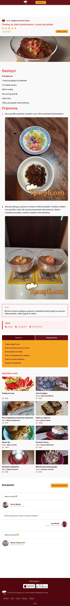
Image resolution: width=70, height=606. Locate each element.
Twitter (12, 598)
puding (10, 327)
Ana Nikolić (55, 523)
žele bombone (37, 327)
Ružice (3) (18, 437)
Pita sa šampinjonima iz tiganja (17, 355)
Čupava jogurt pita (12, 344)
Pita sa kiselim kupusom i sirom (17, 348)
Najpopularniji (51, 338)
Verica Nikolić (15, 504)
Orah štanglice (52, 388)
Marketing (39, 592)
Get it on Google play (42, 586)
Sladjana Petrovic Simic (20, 21)
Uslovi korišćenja (30, 592)
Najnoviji (18, 338)
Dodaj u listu (62, 31)
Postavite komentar (59, 485)
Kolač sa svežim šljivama (14, 359)
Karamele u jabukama (18, 461)
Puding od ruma (18, 388)
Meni (35, 603)
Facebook (6, 598)
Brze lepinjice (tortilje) (13, 352)
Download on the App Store (29, 586)
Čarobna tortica (52, 437)
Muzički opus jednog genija (52, 461)
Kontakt (45, 592)
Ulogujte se (41, 2)
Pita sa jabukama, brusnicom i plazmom (18, 412)
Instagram (24, 598)
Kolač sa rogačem (52, 412)
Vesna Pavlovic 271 (17, 543)
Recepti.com (4, 592)
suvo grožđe (22, 327)
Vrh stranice (34, 581)
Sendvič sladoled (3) (13, 363)
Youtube (18, 598)
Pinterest (31, 598)
